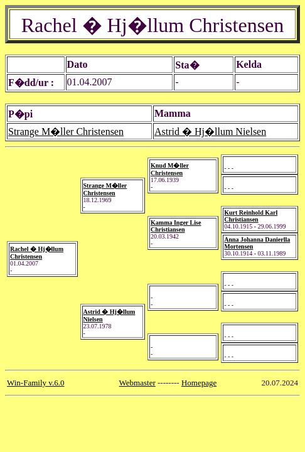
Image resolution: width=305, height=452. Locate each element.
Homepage (199, 382)
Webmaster (137, 382)
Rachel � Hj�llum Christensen (36, 252)
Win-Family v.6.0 (35, 382)
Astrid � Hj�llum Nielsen (210, 131)
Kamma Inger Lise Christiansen (176, 226)
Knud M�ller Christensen (170, 169)
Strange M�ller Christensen (66, 131)
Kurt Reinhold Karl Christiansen (250, 216)
